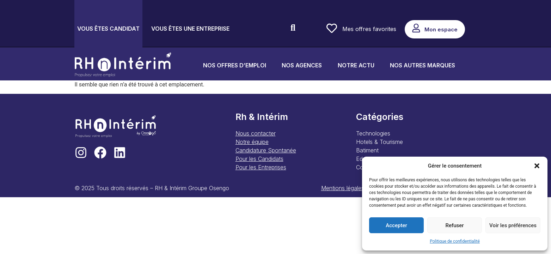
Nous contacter (255, 133)
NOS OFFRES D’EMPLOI (234, 65)
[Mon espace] (416, 28)
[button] (536, 165)
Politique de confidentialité (455, 241)
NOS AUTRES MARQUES (422, 65)
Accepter (396, 225)
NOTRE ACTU (356, 65)
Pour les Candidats (259, 158)
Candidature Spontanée (265, 150)
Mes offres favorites (369, 28)
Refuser (454, 225)
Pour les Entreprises (260, 167)
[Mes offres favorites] (331, 28)
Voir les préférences (513, 225)
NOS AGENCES (302, 65)
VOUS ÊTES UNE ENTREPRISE (190, 28)
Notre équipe (252, 141)
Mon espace (441, 29)
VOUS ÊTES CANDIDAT (108, 28)
